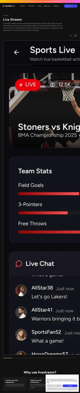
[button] (23, 6)
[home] (8, 6)
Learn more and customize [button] (62, 389)
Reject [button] (54, 385)
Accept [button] (70, 385)
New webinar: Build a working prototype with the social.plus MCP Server (40, 1)
